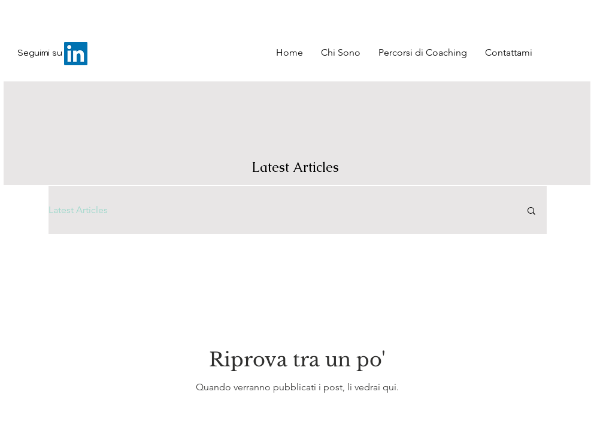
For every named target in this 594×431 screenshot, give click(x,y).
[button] (531, 211)
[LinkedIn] (75, 53)
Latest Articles (78, 210)
